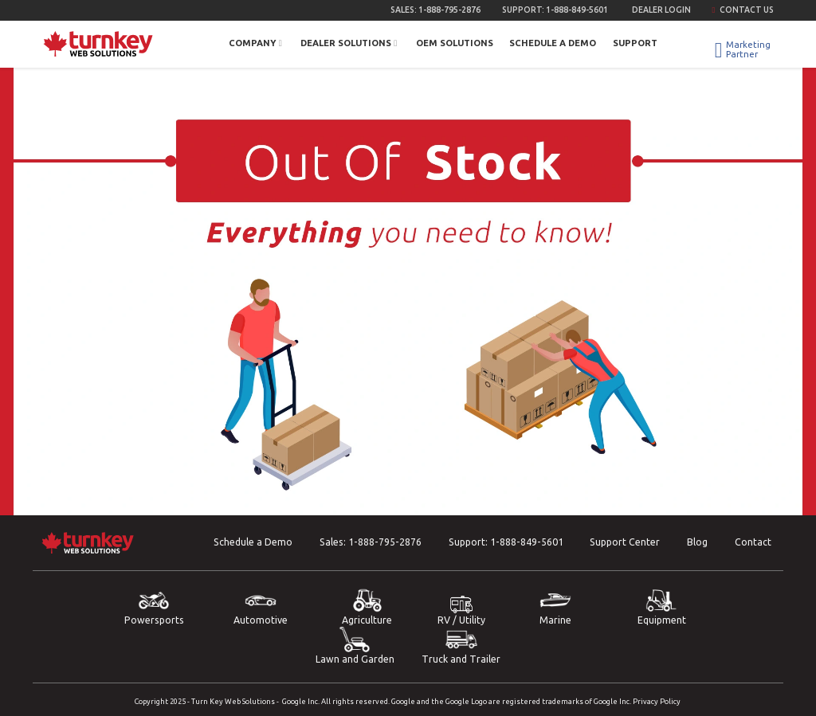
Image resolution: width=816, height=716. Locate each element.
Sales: (435, 9)
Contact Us (742, 9)
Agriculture (367, 606)
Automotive (260, 606)
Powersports (154, 606)
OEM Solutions (454, 43)
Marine (555, 606)
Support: (555, 9)
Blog (697, 542)
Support (635, 43)
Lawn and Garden (354, 645)
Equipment (661, 606)
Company (256, 43)
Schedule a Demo (552, 43)
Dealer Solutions (349, 43)
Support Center (625, 542)
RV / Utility (461, 610)
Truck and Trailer (461, 645)
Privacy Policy (657, 701)
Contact (753, 542)
